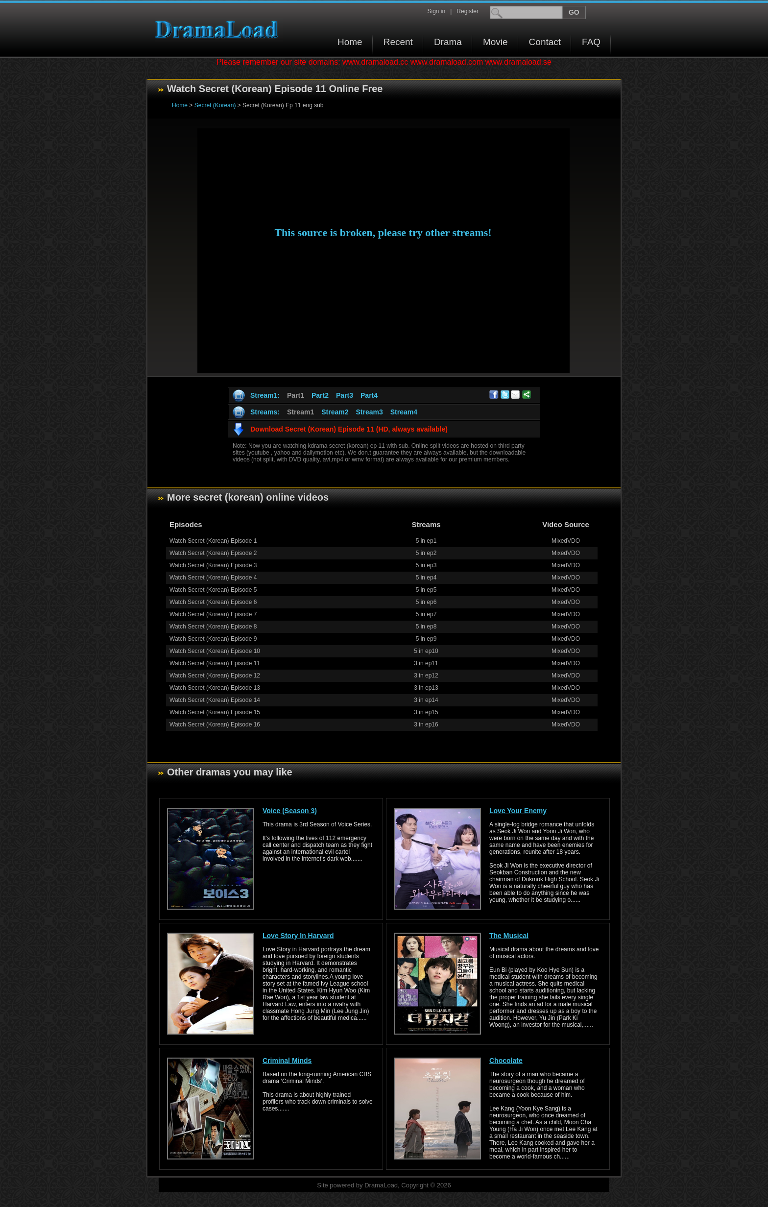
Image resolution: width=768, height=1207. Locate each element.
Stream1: (265, 395)
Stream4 (403, 412)
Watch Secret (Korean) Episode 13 (214, 687)
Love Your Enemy (518, 811)
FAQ (591, 42)
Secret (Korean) (215, 105)
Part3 (344, 395)
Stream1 (300, 412)
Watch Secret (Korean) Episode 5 (213, 589)
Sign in (436, 11)
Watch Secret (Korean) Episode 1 (213, 540)
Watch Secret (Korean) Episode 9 (213, 638)
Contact (545, 42)
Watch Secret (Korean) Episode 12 (214, 675)
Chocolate (506, 1060)
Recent (398, 42)
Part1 (295, 395)
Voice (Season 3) (290, 811)
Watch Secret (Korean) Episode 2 (213, 553)
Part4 (369, 395)
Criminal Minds (287, 1060)
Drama (448, 42)
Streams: (265, 412)
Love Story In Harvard (298, 936)
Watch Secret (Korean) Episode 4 (213, 577)
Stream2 (334, 412)
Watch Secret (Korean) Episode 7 (213, 614)
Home (349, 42)
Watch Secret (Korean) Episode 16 (214, 724)
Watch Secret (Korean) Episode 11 (214, 663)
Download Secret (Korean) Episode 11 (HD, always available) (349, 429)
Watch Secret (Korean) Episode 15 (214, 712)
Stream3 (369, 412)
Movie (495, 42)
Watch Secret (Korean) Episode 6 (213, 602)
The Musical (508, 936)
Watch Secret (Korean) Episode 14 (214, 700)
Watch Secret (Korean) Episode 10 (214, 651)
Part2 (320, 395)
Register (467, 11)
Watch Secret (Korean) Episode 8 (213, 626)
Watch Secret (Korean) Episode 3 (213, 565)
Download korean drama (219, 30)
